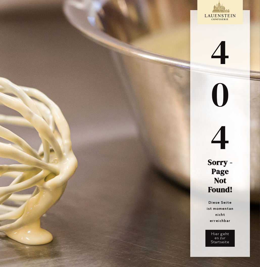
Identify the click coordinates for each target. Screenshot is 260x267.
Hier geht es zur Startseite (220, 237)
